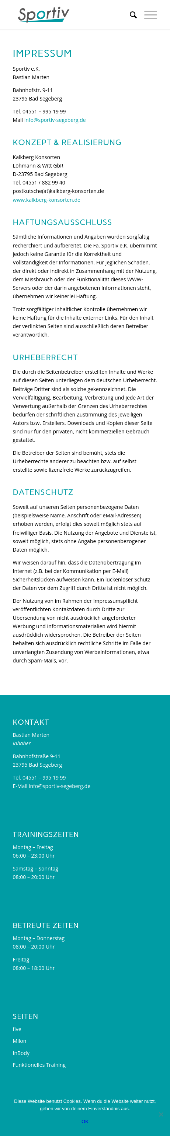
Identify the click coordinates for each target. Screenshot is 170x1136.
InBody (21, 1052)
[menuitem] (129, 14)
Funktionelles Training (39, 1064)
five (17, 1029)
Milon (20, 1040)
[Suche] (129, 14)
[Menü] (147, 14)
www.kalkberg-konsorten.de (46, 199)
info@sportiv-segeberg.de (55, 119)
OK (85, 1121)
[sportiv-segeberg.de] (70, 14)
